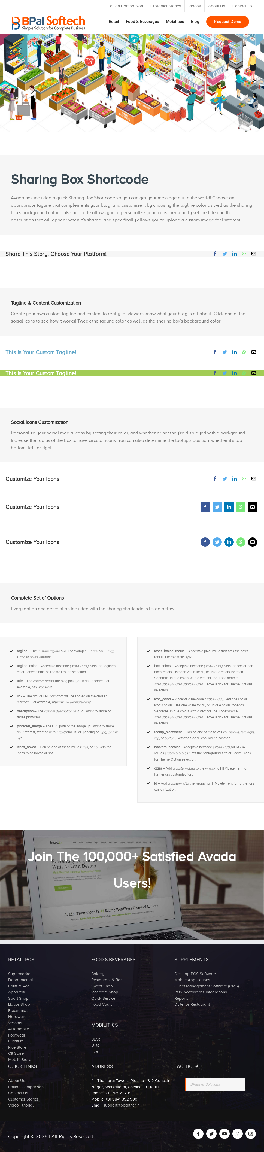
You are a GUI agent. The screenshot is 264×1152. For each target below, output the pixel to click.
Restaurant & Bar (106, 980)
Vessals (15, 1023)
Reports (181, 998)
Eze (94, 1051)
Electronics (18, 1010)
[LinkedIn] (234, 253)
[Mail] (253, 253)
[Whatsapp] (244, 253)
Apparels (16, 992)
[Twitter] (225, 253)
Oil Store (16, 1053)
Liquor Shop (19, 1004)
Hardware (17, 1016)
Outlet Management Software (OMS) (206, 986)
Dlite (95, 1045)
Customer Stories (23, 1099)
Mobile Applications (192, 980)
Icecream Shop (104, 992)
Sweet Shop (102, 986)
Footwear (16, 1035)
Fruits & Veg (19, 986)
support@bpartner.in (121, 1105)
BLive (96, 1039)
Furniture (16, 1041)
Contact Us (18, 1093)
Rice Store (17, 1047)
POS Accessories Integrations (200, 992)
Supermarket (19, 974)
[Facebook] (215, 253)
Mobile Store (19, 1059)
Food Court (101, 1004)
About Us (16, 1080)
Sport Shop (18, 998)
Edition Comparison (26, 1087)
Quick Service (103, 998)
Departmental (20, 980)
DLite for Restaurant (192, 1004)
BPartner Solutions (205, 1084)
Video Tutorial (21, 1105)
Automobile (18, 1029)
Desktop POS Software (195, 974)
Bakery (97, 974)
